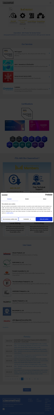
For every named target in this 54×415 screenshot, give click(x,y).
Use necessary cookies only (10, 219)
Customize (27, 219)
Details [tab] (27, 198)
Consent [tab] (9, 198)
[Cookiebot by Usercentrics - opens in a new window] (46, 195)
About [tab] (44, 198)
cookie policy (9, 213)
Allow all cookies (44, 219)
